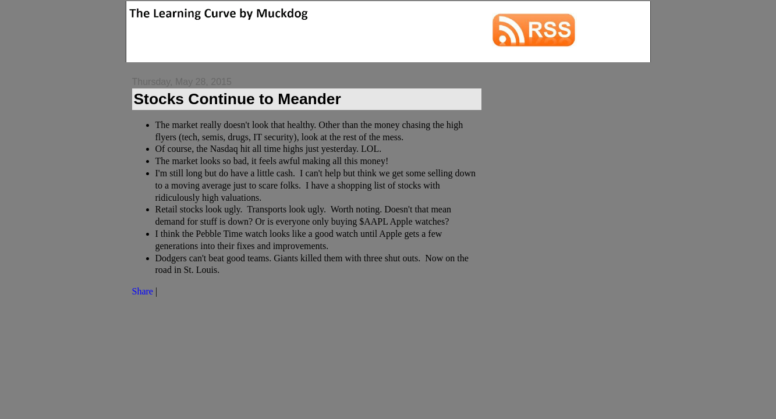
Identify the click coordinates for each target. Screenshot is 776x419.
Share (142, 291)
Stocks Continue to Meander (237, 99)
